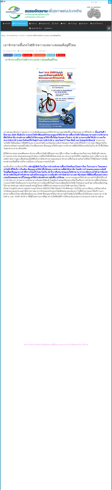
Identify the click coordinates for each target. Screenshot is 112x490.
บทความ (33, 23)
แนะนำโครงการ (96, 23)
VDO (63, 23)
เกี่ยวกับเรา (83, 23)
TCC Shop (72, 23)
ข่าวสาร (22, 35)
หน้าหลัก (6, 23)
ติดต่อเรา (48, 28)
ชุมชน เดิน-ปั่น (35, 28)
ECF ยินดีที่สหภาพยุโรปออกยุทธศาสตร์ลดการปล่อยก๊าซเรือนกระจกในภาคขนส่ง (17, 431)
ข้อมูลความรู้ (44, 23)
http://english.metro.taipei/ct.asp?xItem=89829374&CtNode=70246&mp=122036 (42, 188)
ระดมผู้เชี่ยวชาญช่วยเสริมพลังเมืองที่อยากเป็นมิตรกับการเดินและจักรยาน (41, 462)
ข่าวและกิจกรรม (19, 23)
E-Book (55, 23)
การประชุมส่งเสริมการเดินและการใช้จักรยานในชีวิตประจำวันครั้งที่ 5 (15, 448)
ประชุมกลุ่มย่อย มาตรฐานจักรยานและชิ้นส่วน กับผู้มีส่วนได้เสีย (94, 431)
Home (3, 35)
